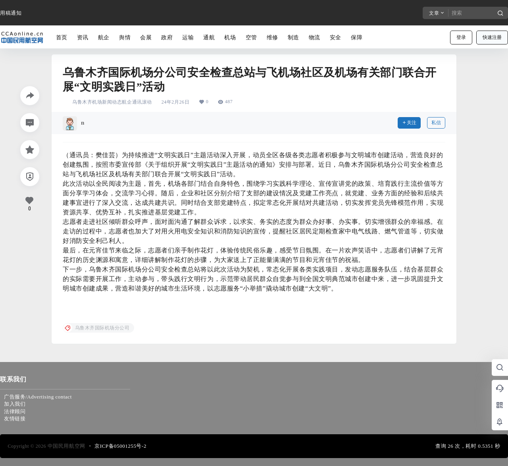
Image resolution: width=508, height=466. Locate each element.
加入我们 (14, 404)
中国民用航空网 (65, 446)
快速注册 (492, 37)
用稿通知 (10, 13)
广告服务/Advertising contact (38, 397)
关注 (409, 122)
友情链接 (14, 419)
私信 (436, 122)
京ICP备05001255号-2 (120, 446)
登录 (461, 37)
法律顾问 (14, 411)
